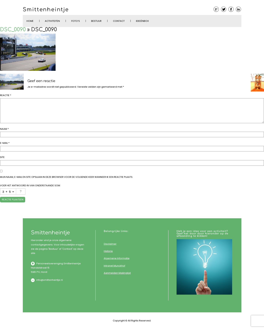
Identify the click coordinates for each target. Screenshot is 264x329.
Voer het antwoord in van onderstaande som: (30, 185)
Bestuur (96, 21)
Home (30, 21)
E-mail (4, 143)
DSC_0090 (13, 30)
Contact (119, 21)
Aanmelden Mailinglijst (117, 273)
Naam (4, 129)
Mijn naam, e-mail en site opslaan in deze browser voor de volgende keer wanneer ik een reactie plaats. (66, 177)
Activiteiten (52, 21)
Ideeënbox (142, 21)
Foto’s (75, 21)
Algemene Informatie (116, 258)
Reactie (5, 95)
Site (2, 157)
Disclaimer (110, 244)
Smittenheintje (46, 9)
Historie (108, 251)
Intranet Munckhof (114, 265)
